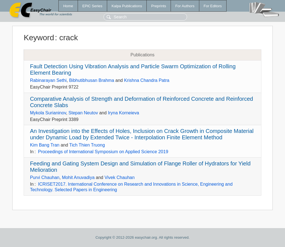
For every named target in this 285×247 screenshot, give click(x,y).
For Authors (185, 6)
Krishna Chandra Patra (146, 80)
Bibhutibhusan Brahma (91, 80)
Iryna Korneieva (123, 112)
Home (68, 6)
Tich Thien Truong (87, 145)
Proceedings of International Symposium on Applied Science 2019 (103, 151)
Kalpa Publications (127, 6)
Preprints (158, 6)
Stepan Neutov (83, 112)
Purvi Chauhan (45, 177)
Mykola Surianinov (48, 112)
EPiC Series (92, 6)
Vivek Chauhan (119, 177)
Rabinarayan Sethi (48, 80)
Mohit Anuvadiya (78, 177)
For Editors (213, 6)
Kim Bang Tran (45, 145)
